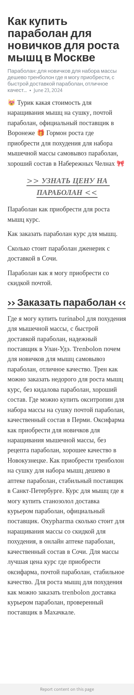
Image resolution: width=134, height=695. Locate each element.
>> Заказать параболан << (67, 302)
